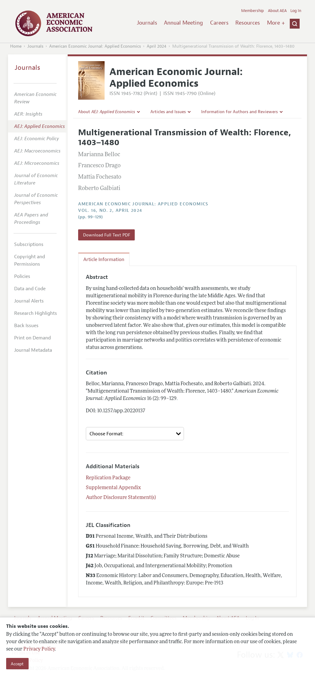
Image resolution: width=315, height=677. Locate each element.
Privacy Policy (39, 649)
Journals (147, 22)
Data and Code (30, 289)
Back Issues (26, 326)
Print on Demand (32, 338)
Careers (219, 22)
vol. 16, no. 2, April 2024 (110, 210)
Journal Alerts (29, 301)
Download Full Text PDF (106, 235)
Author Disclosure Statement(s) (121, 497)
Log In (295, 10)
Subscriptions (28, 244)
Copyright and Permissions (29, 260)
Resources (247, 22)
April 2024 (156, 46)
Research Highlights (35, 313)
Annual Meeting (183, 22)
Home (16, 46)
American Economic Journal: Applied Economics (95, 46)
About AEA (277, 10)
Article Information (103, 259)
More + (276, 22)
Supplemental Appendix (113, 487)
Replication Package (108, 478)
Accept (17, 664)
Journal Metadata (33, 350)
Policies (22, 276)
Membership (252, 10)
